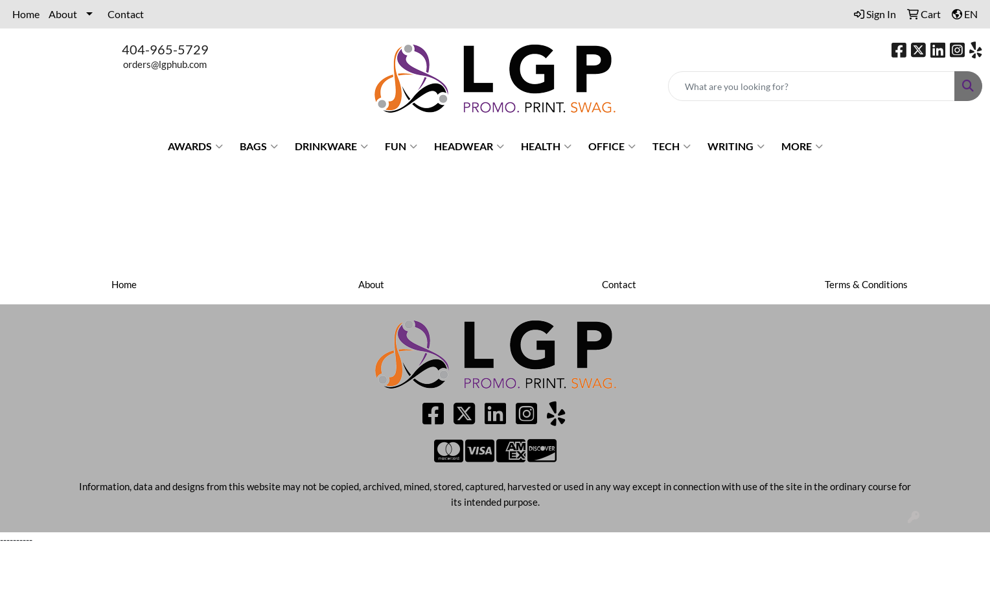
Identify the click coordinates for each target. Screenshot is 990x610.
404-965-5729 (165, 49)
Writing (736, 146)
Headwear (469, 146)
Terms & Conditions (866, 284)
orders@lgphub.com (165, 64)
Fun (401, 146)
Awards (195, 146)
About (63, 14)
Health (546, 146)
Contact (126, 14)
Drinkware (331, 146)
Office (612, 146)
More (802, 146)
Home (26, 14)
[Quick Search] (811, 86)
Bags (259, 146)
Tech (671, 146)
